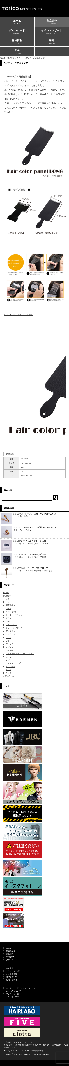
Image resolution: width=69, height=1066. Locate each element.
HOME (2, 58)
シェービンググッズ (14, 628)
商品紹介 (52, 22)
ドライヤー (10, 618)
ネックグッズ (11, 625)
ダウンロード (17, 32)
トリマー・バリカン (14, 615)
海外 (52, 42)
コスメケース (11, 650)
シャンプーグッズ (13, 663)
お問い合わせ (8, 676)
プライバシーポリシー (15, 971)
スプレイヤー (11, 647)
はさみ (8, 638)
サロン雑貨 (10, 666)
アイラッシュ (11, 634)
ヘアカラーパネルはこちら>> (18, 314)
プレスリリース (12, 994)
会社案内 (9, 968)
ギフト (8, 670)
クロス (8, 602)
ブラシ (8, 641)
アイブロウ (10, 631)
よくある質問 (11, 974)
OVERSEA (10, 957)
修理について (11, 977)
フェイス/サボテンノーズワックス (20, 654)
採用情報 (17, 42)
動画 (17, 52)
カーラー (9, 657)
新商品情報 (10, 951)
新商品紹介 (10, 605)
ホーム (17, 22)
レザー (8, 660)
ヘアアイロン (11, 612)
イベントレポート (52, 32)
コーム (8, 621)
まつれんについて (13, 991)
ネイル (8, 673)
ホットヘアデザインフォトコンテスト (21, 988)
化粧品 (8, 609)
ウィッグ (9, 644)
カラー (19, 58)
